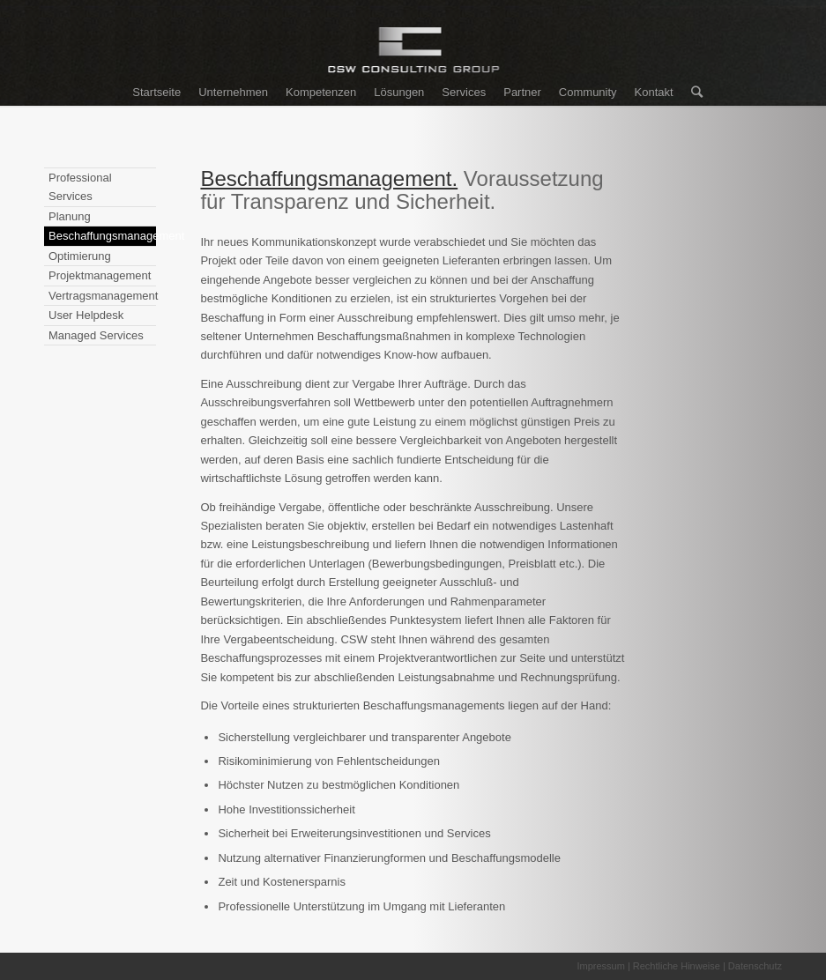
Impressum (600, 966)
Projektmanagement (99, 275)
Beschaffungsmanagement (102, 235)
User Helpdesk (85, 315)
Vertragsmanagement (102, 295)
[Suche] (692, 92)
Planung (69, 216)
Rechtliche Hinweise (676, 966)
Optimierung (79, 256)
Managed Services (96, 335)
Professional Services (80, 187)
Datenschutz (755, 966)
